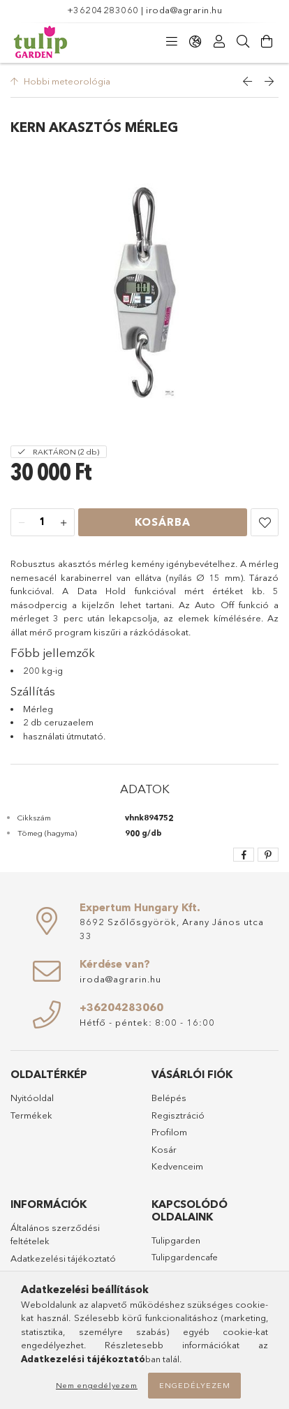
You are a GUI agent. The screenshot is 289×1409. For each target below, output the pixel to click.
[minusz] (21, 522)
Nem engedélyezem (97, 1385)
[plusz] (63, 522)
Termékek (31, 1115)
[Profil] (219, 42)
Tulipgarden (175, 1240)
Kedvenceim (177, 1166)
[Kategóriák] (172, 42)
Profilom (169, 1131)
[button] (265, 522)
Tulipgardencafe (184, 1256)
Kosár (164, 1149)
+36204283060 (103, 9)
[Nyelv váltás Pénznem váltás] (195, 42)
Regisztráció (178, 1115)
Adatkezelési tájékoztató (63, 1258)
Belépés (168, 1097)
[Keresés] (243, 42)
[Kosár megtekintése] (267, 42)
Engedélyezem (194, 1385)
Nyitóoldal (32, 1097)
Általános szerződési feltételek (55, 1234)
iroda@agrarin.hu (184, 9)
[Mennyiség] (42, 522)
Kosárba (163, 522)
